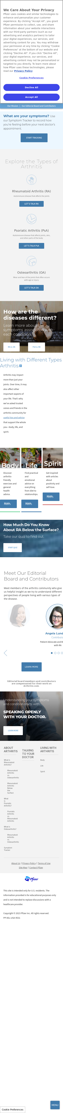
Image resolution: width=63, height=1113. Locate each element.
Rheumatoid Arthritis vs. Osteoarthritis (11, 774)
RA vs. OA (11, 347)
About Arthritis (10, 749)
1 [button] (52, 653)
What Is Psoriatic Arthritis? (7, 802)
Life (31, 466)
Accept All (31, 97)
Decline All (31, 87)
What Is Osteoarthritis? (10, 828)
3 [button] (59, 653)
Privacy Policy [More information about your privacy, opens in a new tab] (23, 71)
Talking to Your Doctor (28, 754)
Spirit (52, 464)
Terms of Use (44, 863)
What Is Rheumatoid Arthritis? (9, 762)
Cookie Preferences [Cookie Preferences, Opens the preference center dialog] (31, 78)
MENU (55, 1105)
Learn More (31, 667)
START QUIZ (12, 547)
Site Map (23, 867)
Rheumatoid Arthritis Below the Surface (8, 788)
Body (10, 466)
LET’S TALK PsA (31, 246)
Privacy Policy (29, 863)
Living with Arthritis (48, 749)
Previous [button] (5, 653)
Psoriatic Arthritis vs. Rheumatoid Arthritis (8, 816)
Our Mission (12, 106)
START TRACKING (34, 137)
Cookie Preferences (12, 1109)
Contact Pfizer (36, 867)
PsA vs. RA (36, 347)
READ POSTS (7, 503)
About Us (15, 863)
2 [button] (55, 653)
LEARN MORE (13, 730)
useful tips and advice (14, 417)
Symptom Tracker (8, 849)
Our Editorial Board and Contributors (39, 106)
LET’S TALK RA (31, 204)
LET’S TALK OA (31, 288)
